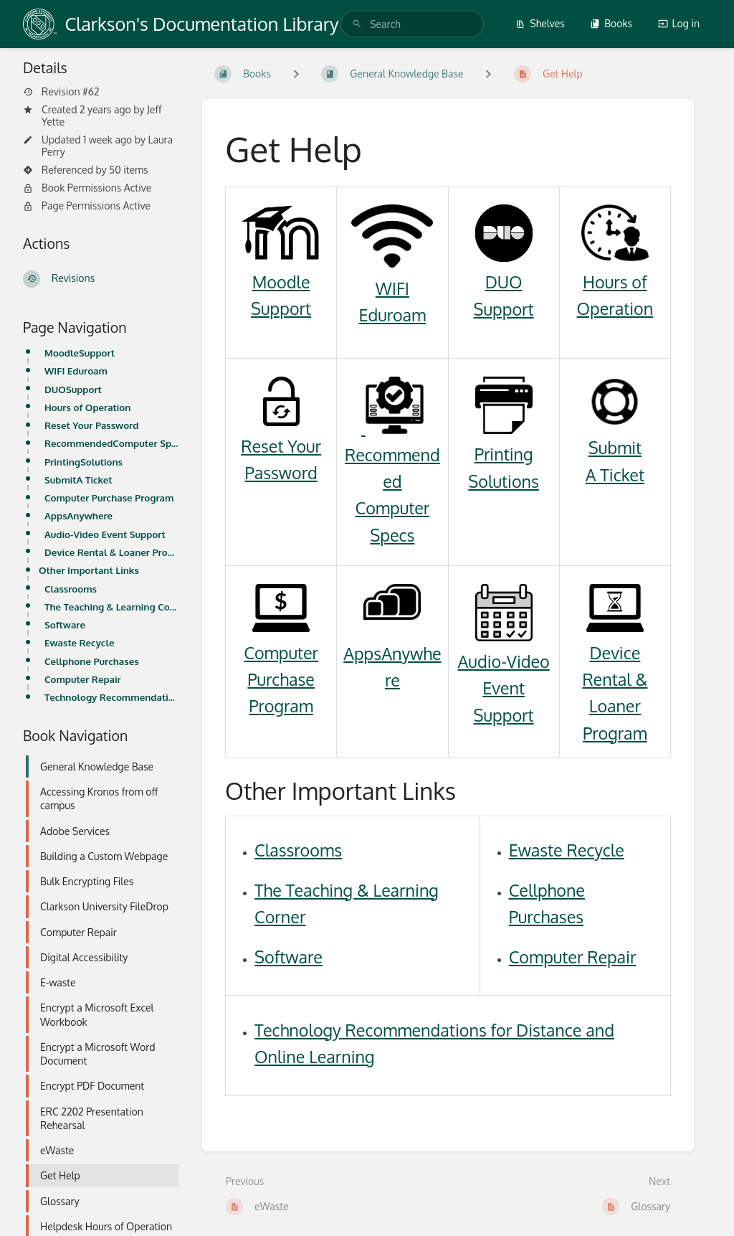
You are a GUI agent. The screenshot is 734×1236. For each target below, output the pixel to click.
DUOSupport (73, 389)
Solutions (503, 481)
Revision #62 (61, 92)
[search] (412, 24)
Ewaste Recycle (79, 642)
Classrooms (70, 588)
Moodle (281, 281)
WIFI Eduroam (76, 370)
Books (611, 23)
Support (281, 308)
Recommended (392, 454)
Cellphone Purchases (91, 661)
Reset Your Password (91, 425)
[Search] (357, 24)
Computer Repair (82, 679)
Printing (504, 453)
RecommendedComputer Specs (111, 443)
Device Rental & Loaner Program (111, 552)
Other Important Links (89, 570)
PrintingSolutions (83, 462)
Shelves (540, 23)
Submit (615, 447)
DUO (504, 281)
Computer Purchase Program (108, 497)
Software (64, 624)
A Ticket (615, 474)
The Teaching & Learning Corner (111, 606)
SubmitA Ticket (78, 479)
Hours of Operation (87, 407)
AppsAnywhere (78, 515)
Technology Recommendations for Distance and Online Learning (111, 697)
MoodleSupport (79, 352)
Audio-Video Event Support (105, 534)
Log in (679, 23)
